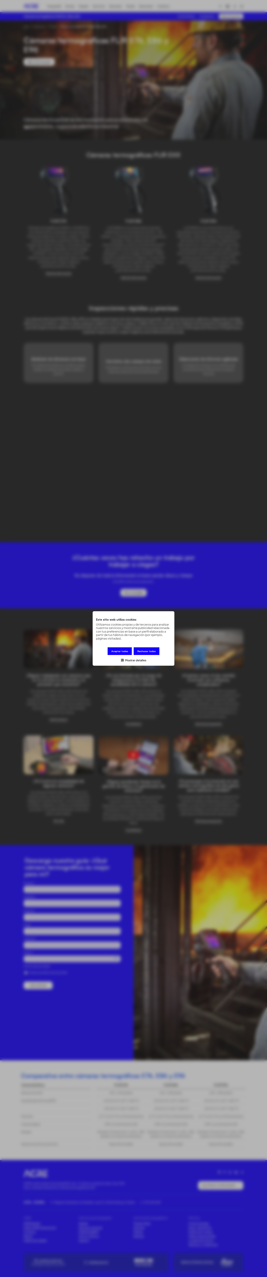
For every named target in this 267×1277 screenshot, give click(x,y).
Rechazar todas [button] (146, 651)
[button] (133, 660)
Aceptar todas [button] (119, 651)
